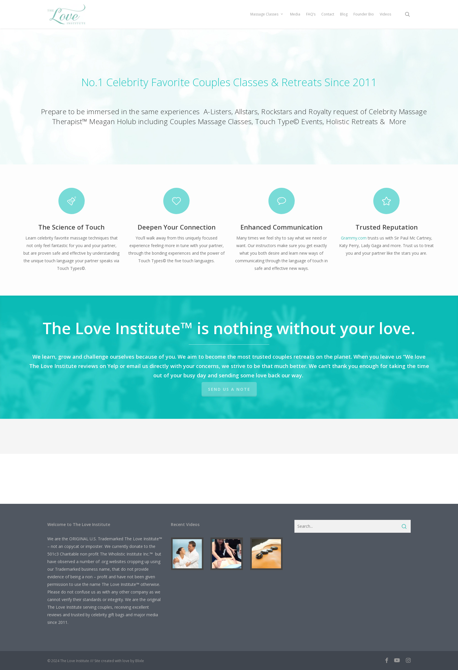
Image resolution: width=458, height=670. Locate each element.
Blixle (139, 660)
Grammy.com (354, 238)
